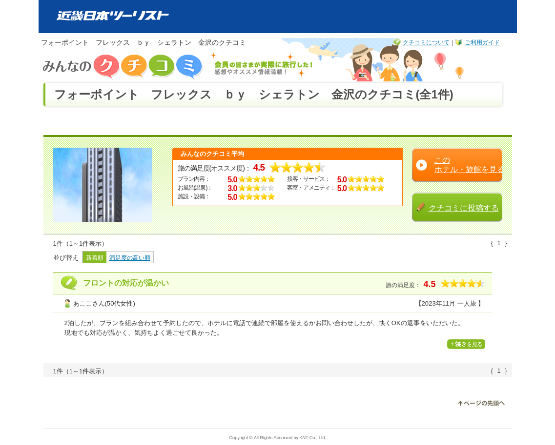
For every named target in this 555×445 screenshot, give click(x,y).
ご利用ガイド (482, 42)
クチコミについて (426, 42)
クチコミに (464, 207)
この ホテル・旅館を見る (469, 164)
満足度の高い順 (129, 257)
